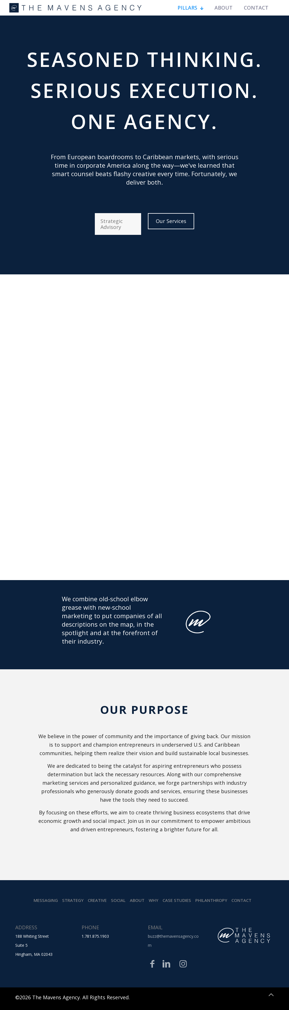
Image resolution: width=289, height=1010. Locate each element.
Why (153, 900)
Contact (241, 900)
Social (118, 900)
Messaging (46, 900)
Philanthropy (211, 900)
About (137, 900)
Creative (97, 900)
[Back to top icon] (268, 996)
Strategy (73, 900)
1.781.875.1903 (95, 936)
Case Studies (177, 900)
